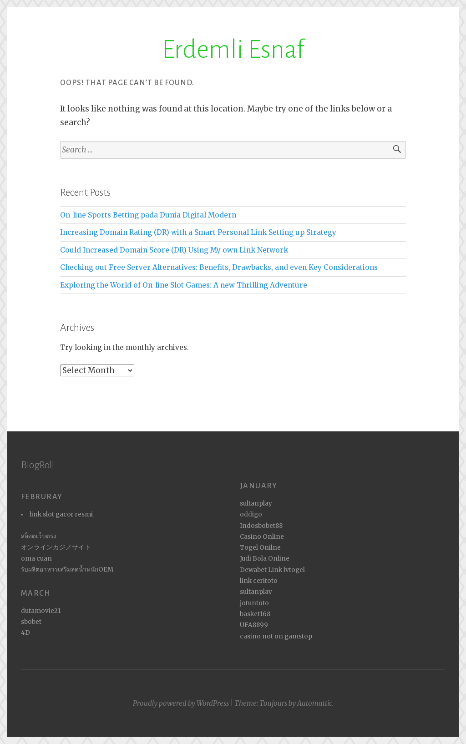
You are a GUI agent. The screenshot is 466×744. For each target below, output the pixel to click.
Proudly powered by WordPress (181, 703)
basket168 (255, 614)
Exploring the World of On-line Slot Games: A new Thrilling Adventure (183, 285)
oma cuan (36, 558)
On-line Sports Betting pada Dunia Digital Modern (148, 215)
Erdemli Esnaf (233, 49)
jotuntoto (254, 603)
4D (25, 633)
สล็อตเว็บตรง (38, 536)
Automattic (314, 703)
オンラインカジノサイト (56, 547)
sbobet (31, 622)
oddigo (251, 514)
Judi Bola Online (264, 558)
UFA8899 (254, 625)
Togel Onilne (260, 548)
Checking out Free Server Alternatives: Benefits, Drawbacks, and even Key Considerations (219, 267)
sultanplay (256, 503)
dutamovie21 (41, 611)
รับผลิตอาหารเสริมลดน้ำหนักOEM (67, 569)
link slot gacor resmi (61, 514)
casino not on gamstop (276, 636)
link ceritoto (259, 581)
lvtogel (294, 570)
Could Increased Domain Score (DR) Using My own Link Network (174, 250)
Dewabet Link (261, 570)
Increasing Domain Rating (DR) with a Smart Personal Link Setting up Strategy (198, 232)
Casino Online (262, 537)
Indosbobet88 (261, 526)
